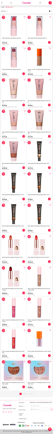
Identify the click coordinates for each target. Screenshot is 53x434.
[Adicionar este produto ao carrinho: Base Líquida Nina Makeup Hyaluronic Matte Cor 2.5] (23, 136)
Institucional (23, 410)
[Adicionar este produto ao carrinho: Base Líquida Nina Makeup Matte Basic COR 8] (23, 230)
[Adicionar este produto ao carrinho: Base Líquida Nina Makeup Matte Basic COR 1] (49, 167)
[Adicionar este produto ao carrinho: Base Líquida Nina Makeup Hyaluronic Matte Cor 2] (49, 105)
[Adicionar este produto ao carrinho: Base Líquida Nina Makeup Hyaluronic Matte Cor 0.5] (23, 105)
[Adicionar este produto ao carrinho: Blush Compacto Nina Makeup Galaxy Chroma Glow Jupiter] (23, 386)
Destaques (22, 402)
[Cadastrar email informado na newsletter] (51, 409)
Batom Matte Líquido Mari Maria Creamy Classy (39, 351)
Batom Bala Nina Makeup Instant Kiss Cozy (12, 257)
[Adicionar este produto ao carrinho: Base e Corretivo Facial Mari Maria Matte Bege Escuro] (49, 73)
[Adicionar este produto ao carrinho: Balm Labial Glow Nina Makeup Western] (23, 42)
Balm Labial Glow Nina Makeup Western (11, 38)
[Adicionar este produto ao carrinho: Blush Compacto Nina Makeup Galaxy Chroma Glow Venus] (49, 386)
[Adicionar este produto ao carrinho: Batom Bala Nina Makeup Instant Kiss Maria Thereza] (23, 293)
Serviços (22, 406)
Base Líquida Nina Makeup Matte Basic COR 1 (38, 163)
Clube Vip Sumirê (23, 414)
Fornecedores (23, 418)
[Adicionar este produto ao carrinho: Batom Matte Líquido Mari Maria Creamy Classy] (49, 355)
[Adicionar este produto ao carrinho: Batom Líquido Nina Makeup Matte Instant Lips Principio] (49, 324)
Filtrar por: (4, 11)
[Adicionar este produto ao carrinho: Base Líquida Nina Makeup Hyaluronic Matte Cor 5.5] (49, 136)
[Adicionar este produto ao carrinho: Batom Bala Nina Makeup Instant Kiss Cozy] (23, 261)
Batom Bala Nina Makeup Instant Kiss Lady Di (38, 257)
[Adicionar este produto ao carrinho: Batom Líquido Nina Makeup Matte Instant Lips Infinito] (23, 324)
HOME (2, 7)
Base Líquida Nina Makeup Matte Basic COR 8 (13, 226)
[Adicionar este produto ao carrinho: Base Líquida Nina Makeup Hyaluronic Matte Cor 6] (23, 167)
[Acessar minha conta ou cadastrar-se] (40, 3)
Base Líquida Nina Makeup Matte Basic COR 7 (38, 194)
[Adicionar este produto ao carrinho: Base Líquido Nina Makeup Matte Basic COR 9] (49, 230)
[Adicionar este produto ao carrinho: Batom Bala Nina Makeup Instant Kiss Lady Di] (49, 261)
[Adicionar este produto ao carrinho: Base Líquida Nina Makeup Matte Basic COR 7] (49, 199)
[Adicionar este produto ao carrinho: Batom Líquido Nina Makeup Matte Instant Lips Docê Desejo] (49, 293)
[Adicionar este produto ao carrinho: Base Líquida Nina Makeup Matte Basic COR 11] (23, 199)
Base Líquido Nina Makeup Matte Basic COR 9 (38, 226)
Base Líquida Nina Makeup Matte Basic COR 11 (13, 194)
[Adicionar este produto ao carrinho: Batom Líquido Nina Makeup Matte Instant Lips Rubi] (23, 355)
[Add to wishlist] (24, 17)
